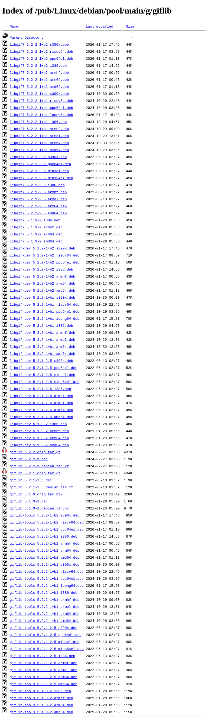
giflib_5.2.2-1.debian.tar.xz (39, 466)
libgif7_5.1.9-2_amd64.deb (36, 241)
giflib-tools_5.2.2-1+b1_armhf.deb (44, 599)
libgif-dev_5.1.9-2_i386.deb (38, 423)
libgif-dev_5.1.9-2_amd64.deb (39, 444)
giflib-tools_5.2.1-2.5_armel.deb (43, 669)
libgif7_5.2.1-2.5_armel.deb (38, 198)
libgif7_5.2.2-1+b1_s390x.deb (39, 93)
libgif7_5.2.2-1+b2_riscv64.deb (41, 51)
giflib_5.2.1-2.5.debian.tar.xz (41, 487)
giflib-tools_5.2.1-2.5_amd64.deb (43, 683)
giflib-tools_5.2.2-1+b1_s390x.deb (44, 564)
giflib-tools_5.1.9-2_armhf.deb (41, 697)
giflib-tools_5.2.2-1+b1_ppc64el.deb (47, 578)
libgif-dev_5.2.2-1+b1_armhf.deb (42, 332)
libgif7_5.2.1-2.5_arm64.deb (38, 206)
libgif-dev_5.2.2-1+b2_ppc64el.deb (44, 262)
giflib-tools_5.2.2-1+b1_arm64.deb (44, 613)
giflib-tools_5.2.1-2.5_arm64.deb (43, 676)
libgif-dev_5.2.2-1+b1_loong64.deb (44, 318)
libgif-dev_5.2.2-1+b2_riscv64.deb (44, 255)
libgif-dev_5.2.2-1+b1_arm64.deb (42, 346)
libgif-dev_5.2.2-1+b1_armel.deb (42, 339)
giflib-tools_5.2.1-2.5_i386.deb (42, 655)
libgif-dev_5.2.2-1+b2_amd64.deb (42, 290)
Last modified (99, 26)
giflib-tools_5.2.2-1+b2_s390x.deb (44, 515)
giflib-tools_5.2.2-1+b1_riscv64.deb (47, 571)
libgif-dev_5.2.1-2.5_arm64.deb (41, 409)
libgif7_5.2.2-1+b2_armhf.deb (39, 72)
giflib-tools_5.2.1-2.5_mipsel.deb (44, 641)
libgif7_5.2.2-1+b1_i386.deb (38, 121)
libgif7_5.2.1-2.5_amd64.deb (38, 213)
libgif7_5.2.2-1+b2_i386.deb (38, 65)
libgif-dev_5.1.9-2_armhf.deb (39, 430)
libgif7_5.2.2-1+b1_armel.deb (39, 135)
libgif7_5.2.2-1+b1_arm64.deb (39, 142)
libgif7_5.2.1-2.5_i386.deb (37, 184)
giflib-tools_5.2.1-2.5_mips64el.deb (47, 648)
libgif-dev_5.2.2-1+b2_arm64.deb (42, 283)
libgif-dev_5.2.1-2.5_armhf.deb (41, 395)
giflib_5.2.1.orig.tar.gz (35, 473)
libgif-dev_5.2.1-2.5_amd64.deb (41, 416)
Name (14, 26)
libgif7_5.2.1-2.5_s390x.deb (38, 156)
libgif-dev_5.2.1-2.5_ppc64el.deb (43, 367)
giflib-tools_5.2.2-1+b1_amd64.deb (44, 620)
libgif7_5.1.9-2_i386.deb (35, 220)
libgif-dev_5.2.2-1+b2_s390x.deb (42, 248)
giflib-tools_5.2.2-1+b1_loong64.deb (47, 585)
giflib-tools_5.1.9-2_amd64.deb (41, 711)
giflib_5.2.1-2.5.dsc (31, 480)
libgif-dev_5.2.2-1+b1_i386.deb (41, 325)
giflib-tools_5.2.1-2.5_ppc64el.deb (46, 634)
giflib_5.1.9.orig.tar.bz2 (36, 494)
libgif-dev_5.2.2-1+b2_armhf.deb (42, 276)
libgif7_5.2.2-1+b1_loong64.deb (41, 114)
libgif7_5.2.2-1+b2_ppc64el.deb (41, 58)
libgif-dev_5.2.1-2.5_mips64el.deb (44, 381)
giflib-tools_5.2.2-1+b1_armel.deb (44, 606)
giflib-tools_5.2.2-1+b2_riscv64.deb (47, 522)
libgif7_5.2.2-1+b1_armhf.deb (39, 128)
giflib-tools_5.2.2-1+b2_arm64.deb (44, 550)
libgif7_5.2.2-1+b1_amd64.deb (39, 149)
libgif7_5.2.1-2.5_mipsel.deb (39, 170)
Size (130, 26)
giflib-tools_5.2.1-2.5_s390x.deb (43, 627)
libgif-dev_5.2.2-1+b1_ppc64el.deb (44, 311)
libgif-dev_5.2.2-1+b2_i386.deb (41, 269)
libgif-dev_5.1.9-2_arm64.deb (39, 437)
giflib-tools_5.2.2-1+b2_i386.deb (43, 536)
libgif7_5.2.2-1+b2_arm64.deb (39, 79)
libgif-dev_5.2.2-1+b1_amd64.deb (42, 353)
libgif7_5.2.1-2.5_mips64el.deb (41, 177)
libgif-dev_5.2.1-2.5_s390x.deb (41, 360)
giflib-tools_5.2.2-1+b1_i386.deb (43, 592)
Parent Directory (27, 37)
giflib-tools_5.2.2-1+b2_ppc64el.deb (47, 529)
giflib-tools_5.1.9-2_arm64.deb (41, 704)
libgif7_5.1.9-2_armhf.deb (36, 227)
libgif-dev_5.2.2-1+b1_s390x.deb (42, 297)
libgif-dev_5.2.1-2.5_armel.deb (41, 402)
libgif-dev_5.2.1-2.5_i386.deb (40, 388)
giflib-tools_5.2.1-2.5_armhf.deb (43, 662)
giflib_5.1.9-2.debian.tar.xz (39, 508)
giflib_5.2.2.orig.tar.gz (35, 451)
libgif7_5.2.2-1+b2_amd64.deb (39, 86)
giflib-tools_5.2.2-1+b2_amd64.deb (44, 557)
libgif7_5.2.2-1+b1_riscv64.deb (41, 100)
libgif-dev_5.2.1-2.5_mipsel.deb (42, 374)
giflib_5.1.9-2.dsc (29, 501)
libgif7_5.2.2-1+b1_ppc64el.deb (41, 107)
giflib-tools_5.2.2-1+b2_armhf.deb (44, 543)
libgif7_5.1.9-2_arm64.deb (36, 234)
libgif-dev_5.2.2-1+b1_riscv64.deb (44, 304)
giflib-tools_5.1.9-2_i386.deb (40, 690)
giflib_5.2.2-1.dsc (29, 458)
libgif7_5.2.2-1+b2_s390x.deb (39, 44)
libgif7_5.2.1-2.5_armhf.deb (38, 191)
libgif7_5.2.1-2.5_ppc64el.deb (40, 163)
